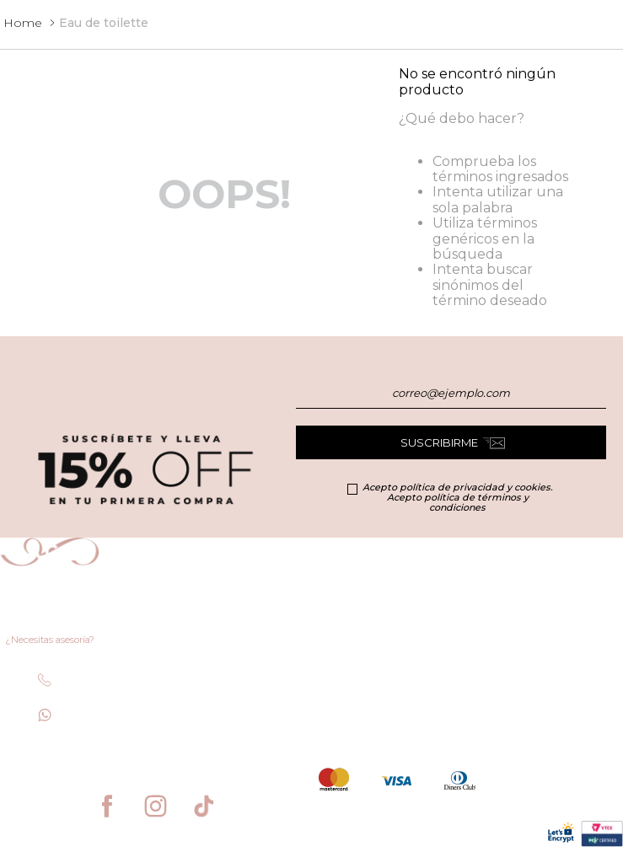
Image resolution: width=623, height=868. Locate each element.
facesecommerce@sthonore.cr (92, 753)
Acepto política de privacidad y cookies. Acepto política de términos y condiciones (457, 497)
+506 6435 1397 (99, 718)
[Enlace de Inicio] (23, 22)
